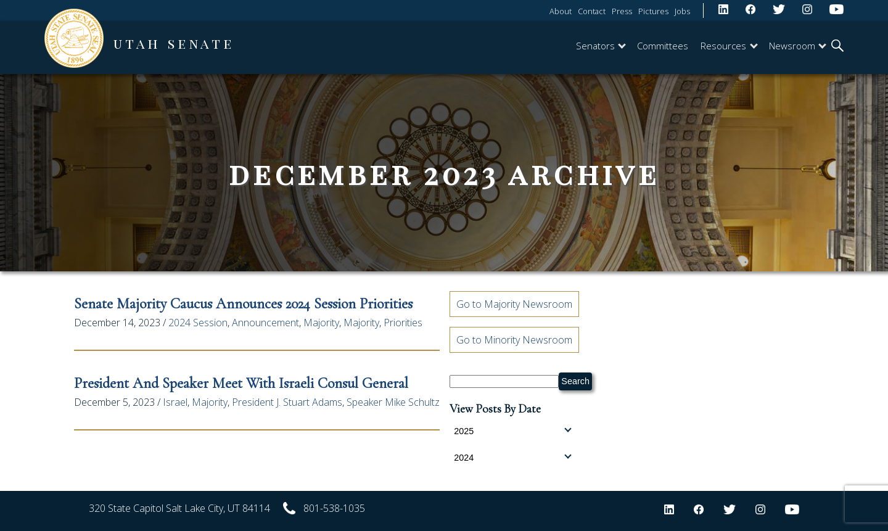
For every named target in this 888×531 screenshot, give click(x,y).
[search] (837, 46)
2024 (512, 457)
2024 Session (198, 322)
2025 (512, 430)
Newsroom (797, 45)
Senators (601, 45)
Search (575, 381)
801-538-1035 (334, 508)
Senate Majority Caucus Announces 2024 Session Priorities (243, 304)
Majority (321, 322)
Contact (592, 11)
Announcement (265, 322)
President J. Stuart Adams (287, 402)
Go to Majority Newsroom (514, 304)
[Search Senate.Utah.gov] (504, 381)
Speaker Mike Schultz (393, 402)
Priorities (403, 322)
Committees (662, 45)
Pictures (653, 11)
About (560, 11)
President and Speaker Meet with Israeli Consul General (241, 383)
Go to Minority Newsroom (514, 340)
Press (622, 11)
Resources (729, 45)
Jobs (682, 11)
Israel (175, 402)
